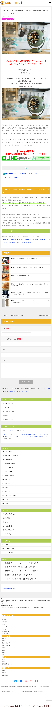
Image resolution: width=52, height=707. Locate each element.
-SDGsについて (5, 672)
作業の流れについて (8, 518)
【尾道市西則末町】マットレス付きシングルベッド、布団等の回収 (21, 571)
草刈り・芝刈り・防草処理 (10, 455)
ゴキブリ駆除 (7, 483)
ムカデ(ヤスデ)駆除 (8, 475)
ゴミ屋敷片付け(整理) (9, 411)
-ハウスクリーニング (6, 645)
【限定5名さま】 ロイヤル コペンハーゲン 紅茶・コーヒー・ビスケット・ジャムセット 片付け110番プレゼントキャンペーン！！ (29, 293)
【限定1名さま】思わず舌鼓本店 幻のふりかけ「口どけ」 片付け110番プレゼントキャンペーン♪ (29, 284)
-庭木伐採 (3, 650)
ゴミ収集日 (6, 544)
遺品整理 (5, 415)
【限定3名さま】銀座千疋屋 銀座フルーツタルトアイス (24, 258)
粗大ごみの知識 (9, 552)
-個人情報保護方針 (5, 663)
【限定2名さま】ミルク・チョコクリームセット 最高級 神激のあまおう (28, 267)
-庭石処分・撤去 (5, 643)
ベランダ (12, 436)
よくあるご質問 (7, 526)
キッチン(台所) (21, 434)
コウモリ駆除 (7, 491)
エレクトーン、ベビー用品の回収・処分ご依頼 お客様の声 (19, 579)
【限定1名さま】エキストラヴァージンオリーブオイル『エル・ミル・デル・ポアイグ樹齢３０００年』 (30, 301)
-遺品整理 (3, 640)
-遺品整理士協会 (5, 675)
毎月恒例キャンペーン (7, 19)
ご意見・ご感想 (5, 626)
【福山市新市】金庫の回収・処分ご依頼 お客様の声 (17, 575)
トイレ (7, 436)
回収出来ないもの (10, 534)
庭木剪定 (5, 503)
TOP (25, 601)
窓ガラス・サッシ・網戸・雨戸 (24, 436)
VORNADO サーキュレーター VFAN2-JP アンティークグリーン (23, 173)
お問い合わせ (4, 629)
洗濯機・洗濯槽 (38, 436)
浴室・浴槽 (42, 434)
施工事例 (3, 624)
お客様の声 (4, 622)
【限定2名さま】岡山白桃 (43, 315)
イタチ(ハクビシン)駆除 (9, 495)
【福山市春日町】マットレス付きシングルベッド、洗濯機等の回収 (21, 563)
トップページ (4, 617)
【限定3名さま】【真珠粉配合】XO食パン (21, 275)
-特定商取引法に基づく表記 (7, 664)
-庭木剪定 (3, 652)
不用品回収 (6, 407)
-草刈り (3, 654)
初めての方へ (4, 619)
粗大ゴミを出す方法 (8, 548)
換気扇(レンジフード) (32, 434)
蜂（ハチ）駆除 (7, 459)
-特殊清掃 (3, 647)
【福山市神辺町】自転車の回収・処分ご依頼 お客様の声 (19, 567)
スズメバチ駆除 (9, 467)
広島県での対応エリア (9, 514)
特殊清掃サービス (8, 419)
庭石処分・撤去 (7, 451)
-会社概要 (3, 659)
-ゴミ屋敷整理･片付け (6, 642)
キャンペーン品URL (12, 178)
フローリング (6, 434)
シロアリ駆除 (7, 479)
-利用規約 (3, 661)
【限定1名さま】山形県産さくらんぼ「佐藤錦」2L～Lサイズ (14, 315)
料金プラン (6, 522)
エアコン (13, 434)
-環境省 (3, 670)
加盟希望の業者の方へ (9, 588)
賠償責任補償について (6, 631)
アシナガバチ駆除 (10, 463)
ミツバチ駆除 (8, 471)
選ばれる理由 (4, 621)
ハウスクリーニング (10, 430)
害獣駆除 (5, 487)
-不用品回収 (4, 638)
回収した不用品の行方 (9, 530)
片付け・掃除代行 (8, 403)
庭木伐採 (5, 499)
